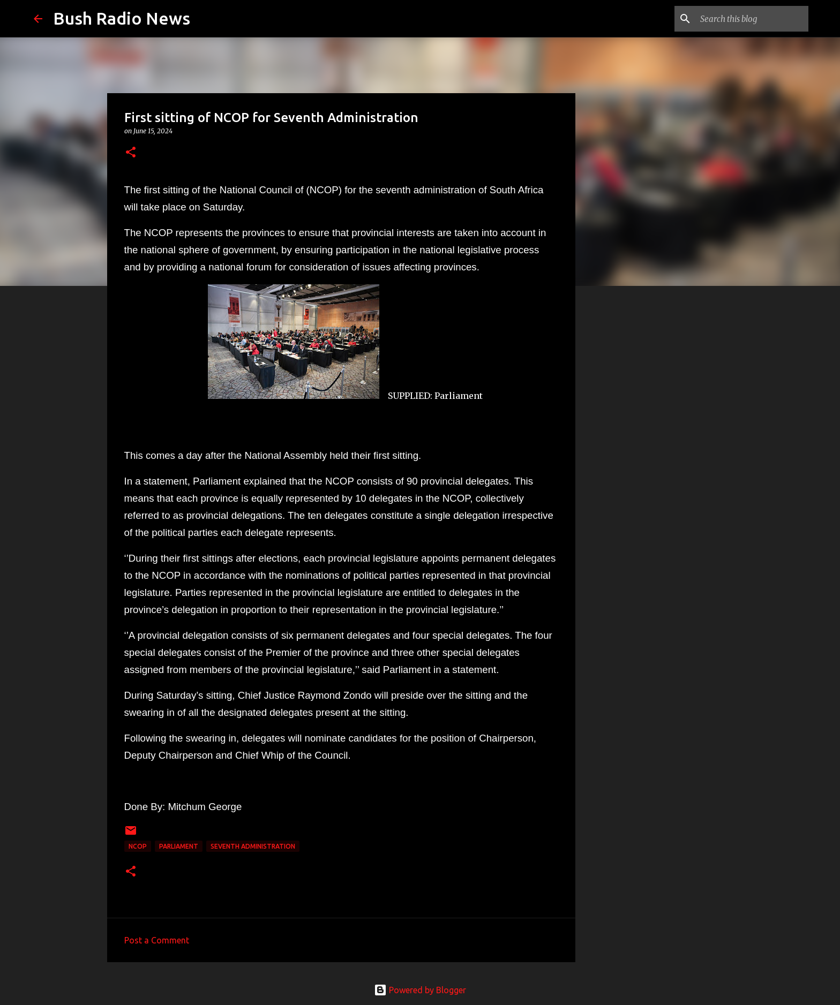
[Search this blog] (752, 19)
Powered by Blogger (420, 990)
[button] (130, 153)
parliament (178, 846)
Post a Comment (156, 940)
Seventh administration (253, 846)
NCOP (138, 846)
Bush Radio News (121, 18)
